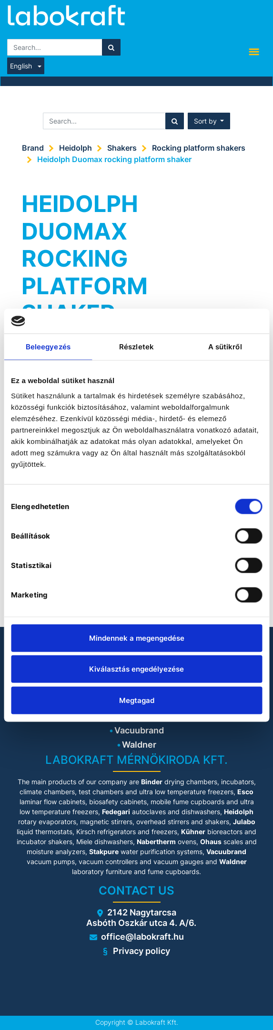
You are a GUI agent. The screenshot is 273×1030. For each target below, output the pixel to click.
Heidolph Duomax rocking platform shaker (114, 159)
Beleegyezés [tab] (48, 346)
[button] (209, 121)
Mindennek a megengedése (136, 637)
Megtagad (136, 699)
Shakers (122, 148)
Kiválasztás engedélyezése (136, 669)
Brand (33, 148)
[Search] (111, 47)
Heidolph (75, 148)
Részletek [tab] (136, 346)
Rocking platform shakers (198, 148)
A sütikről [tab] (225, 346)
